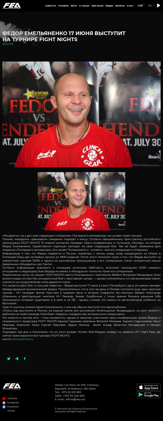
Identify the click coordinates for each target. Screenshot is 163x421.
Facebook (13, 406)
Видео (109, 6)
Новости (50, 6)
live (140, 5)
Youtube (12, 398)
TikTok (11, 410)
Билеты (119, 6)
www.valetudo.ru (22, 339)
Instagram (13, 402)
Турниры (63, 6)
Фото (74, 6)
